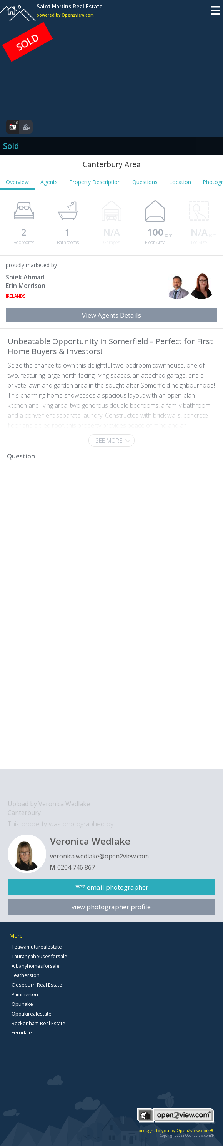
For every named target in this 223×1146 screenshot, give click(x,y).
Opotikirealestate (32, 1013)
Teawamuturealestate (37, 946)
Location (180, 182)
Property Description (95, 182)
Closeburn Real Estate (37, 984)
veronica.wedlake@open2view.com (99, 856)
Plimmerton (25, 994)
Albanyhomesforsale (36, 965)
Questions (145, 182)
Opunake (22, 1003)
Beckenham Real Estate (38, 1023)
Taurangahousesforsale (39, 956)
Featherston (26, 975)
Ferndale (22, 1032)
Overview (17, 182)
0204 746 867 (76, 867)
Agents (49, 182)
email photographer (117, 887)
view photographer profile (111, 906)
